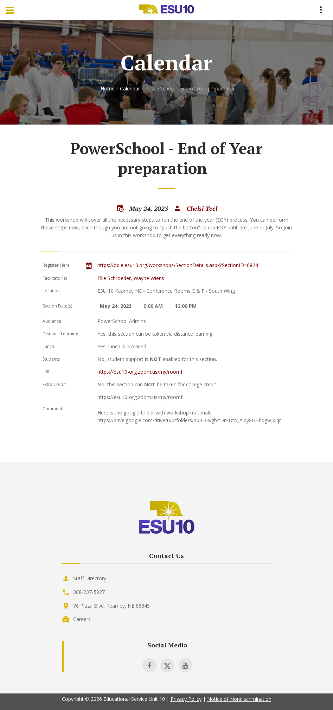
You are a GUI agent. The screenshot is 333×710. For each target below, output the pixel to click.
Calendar (130, 88)
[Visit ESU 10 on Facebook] (149, 665)
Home (108, 88)
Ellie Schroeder (114, 278)
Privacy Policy (186, 699)
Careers (82, 619)
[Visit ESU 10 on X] (167, 665)
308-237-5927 (89, 592)
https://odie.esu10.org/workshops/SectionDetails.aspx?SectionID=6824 (177, 265)
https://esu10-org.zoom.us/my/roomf (139, 371)
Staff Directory (89, 578)
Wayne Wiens (149, 278)
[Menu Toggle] (10, 10)
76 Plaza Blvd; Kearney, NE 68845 (111, 605)
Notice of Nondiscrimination (239, 699)
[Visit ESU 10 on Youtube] (185, 665)
